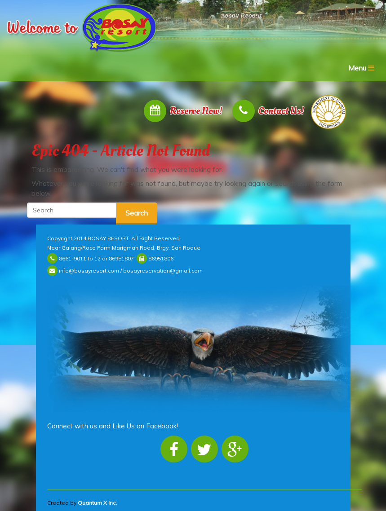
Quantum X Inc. (97, 502)
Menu (363, 70)
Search (136, 212)
